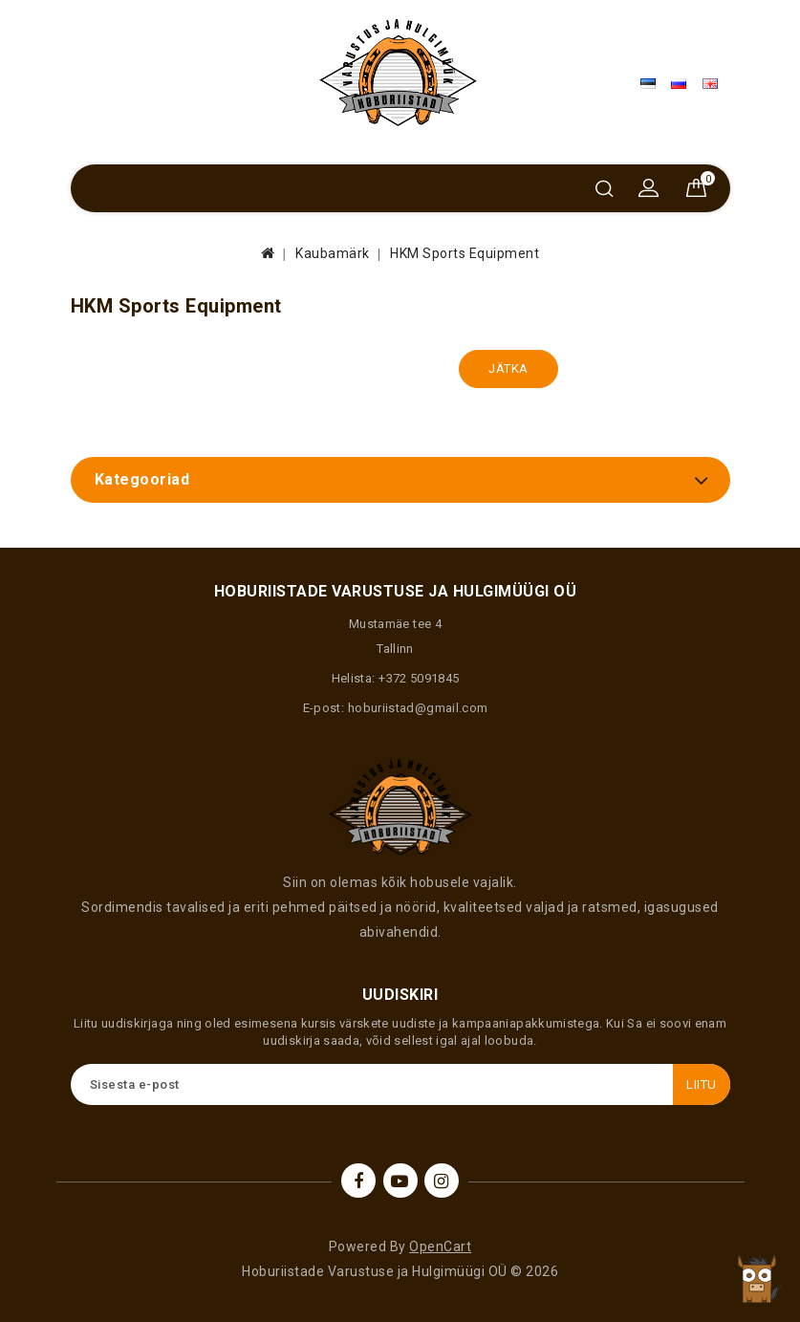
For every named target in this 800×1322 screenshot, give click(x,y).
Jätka (508, 368)
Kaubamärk (332, 253)
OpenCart (440, 1246)
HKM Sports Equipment (464, 253)
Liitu (701, 1084)
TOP (757, 1279)
